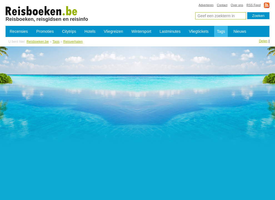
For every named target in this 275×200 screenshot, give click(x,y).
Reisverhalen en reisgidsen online (42, 11)
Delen (263, 41)
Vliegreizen (113, 31)
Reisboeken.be (37, 42)
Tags (221, 31)
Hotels (90, 31)
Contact (222, 5)
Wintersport (141, 31)
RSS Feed (253, 5)
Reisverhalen (73, 42)
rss (266, 5)
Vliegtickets (199, 31)
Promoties (45, 31)
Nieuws (239, 31)
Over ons (237, 5)
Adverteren (206, 5)
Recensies (19, 31)
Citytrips (69, 31)
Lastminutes (170, 31)
